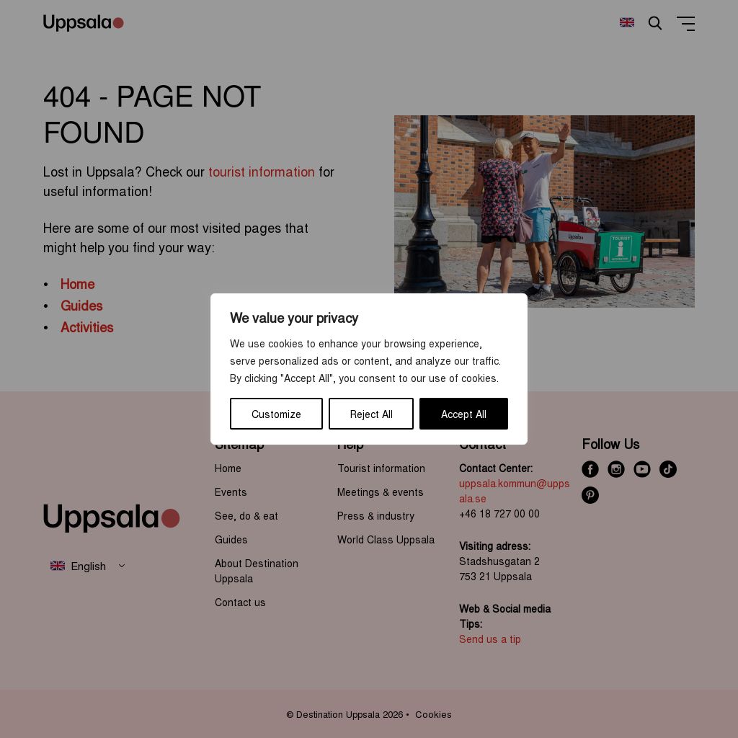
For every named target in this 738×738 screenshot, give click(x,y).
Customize (276, 413)
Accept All (463, 413)
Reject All (371, 413)
